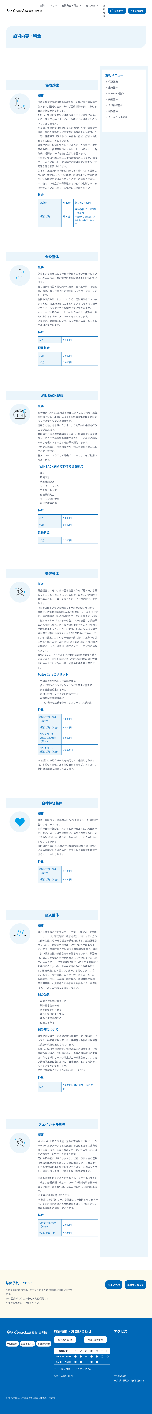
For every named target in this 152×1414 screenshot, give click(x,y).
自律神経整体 (114, 105)
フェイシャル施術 (116, 117)
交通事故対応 (27, 1343)
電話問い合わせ (135, 1284)
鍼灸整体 (111, 111)
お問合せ (137, 10)
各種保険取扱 (44, 1343)
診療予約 (116, 10)
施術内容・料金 (70, 5)
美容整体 (111, 99)
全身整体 (111, 87)
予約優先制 (12, 1343)
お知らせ (104, 11)
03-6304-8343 (65, 1339)
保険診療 (111, 81)
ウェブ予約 (114, 1284)
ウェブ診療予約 (95, 1339)
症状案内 (90, 5)
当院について (47, 5)
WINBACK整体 (114, 93)
